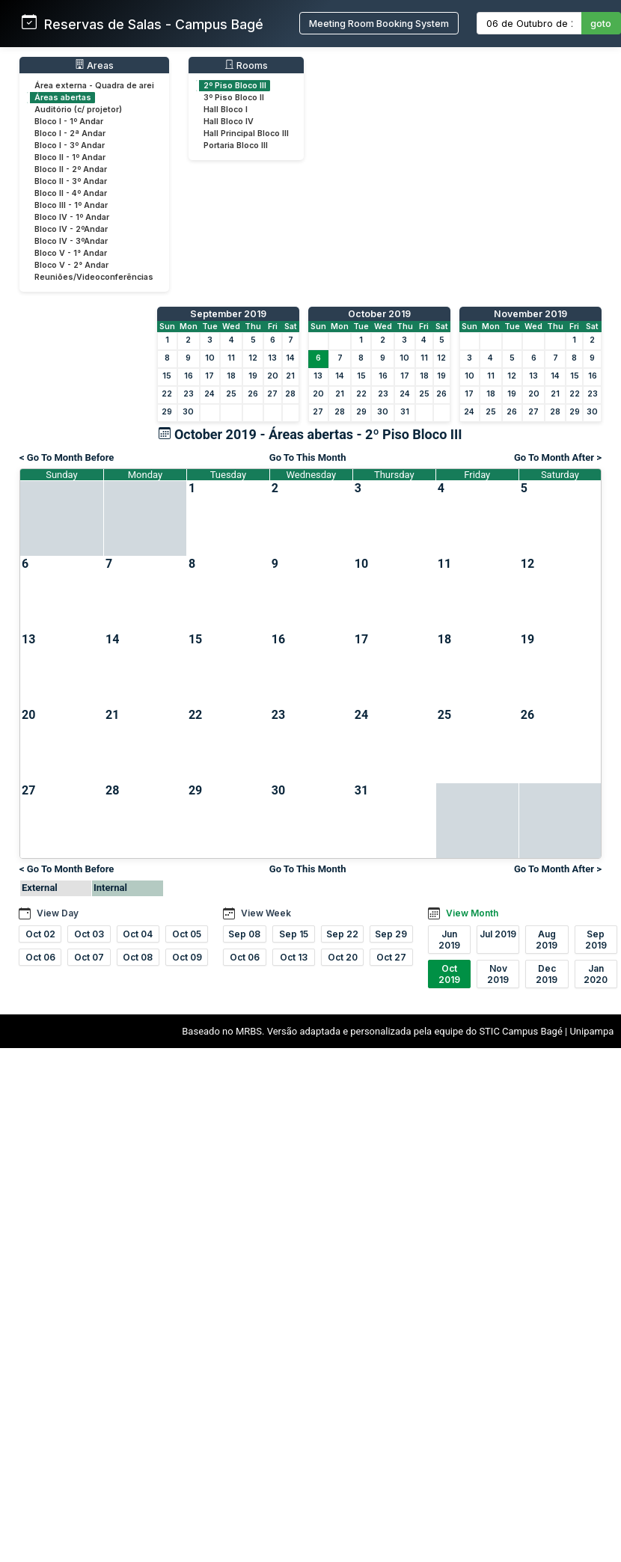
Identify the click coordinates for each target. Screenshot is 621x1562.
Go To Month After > (558, 457)
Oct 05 (186, 934)
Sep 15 (293, 934)
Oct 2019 (449, 974)
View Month (472, 913)
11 (231, 358)
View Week (266, 913)
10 (210, 358)
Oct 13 (294, 957)
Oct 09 (187, 957)
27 (272, 394)
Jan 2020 (596, 974)
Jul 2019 (498, 934)
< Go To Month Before (66, 457)
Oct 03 (89, 934)
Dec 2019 (546, 974)
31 (404, 412)
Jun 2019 (449, 939)
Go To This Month (307, 457)
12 (252, 358)
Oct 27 (391, 957)
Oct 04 (138, 934)
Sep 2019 (596, 939)
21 (290, 376)
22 (167, 394)
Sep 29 (391, 934)
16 (188, 376)
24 (209, 394)
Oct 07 (89, 957)
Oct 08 (138, 957)
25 (231, 394)
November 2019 (530, 313)
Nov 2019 (498, 974)
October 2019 (379, 313)
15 (166, 376)
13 (272, 358)
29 (167, 412)
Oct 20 (343, 957)
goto (600, 23)
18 (231, 376)
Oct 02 (40, 934)
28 (290, 394)
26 (253, 394)
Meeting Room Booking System (379, 23)
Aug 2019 (546, 939)
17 (209, 376)
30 (188, 412)
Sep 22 (342, 934)
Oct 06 (40, 957)
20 (272, 376)
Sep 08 (244, 934)
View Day (58, 913)
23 (188, 394)
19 (252, 376)
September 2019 (228, 313)
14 (290, 358)
